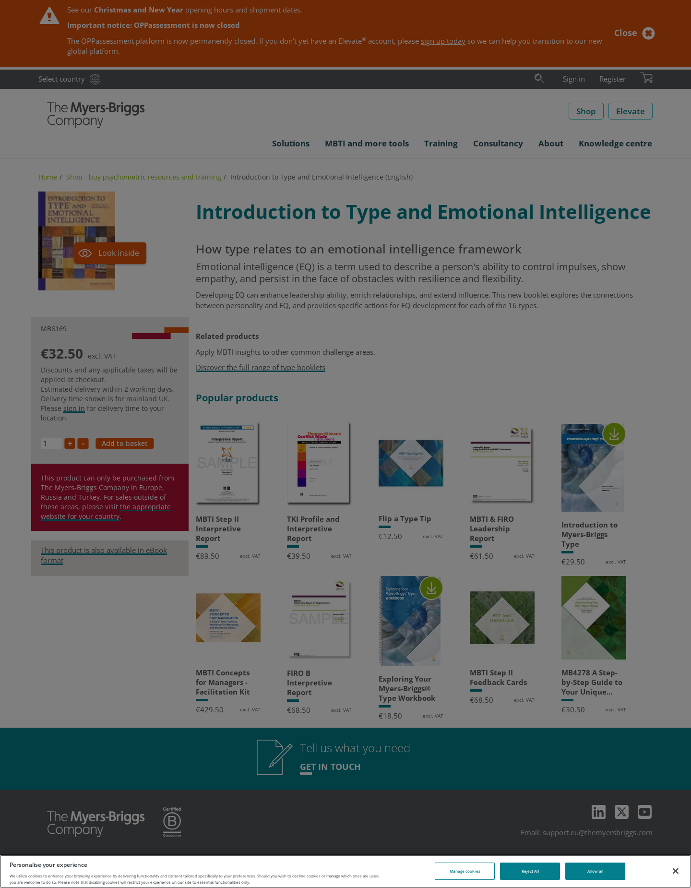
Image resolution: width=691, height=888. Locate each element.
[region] (345, 871)
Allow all (595, 871)
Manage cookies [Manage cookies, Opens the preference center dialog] (465, 871)
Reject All (530, 871)
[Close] (675, 870)
